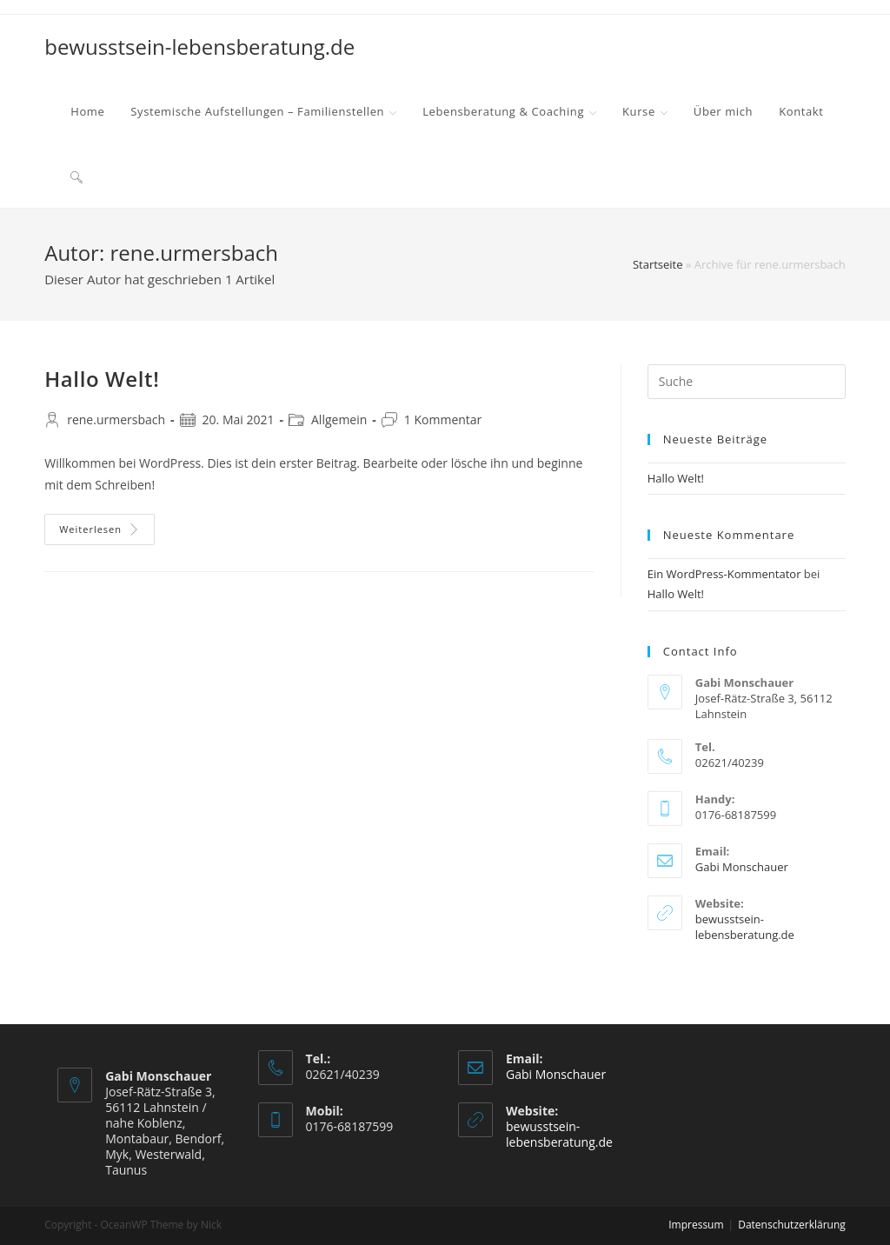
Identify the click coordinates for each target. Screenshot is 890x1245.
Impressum (695, 1224)
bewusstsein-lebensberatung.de (199, 46)
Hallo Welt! (101, 378)
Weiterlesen (99, 529)
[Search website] (76, 175)
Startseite (658, 264)
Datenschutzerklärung (792, 1224)
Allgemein (339, 419)
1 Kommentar (443, 419)
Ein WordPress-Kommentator (724, 574)
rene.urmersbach (116, 419)
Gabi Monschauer (741, 867)
